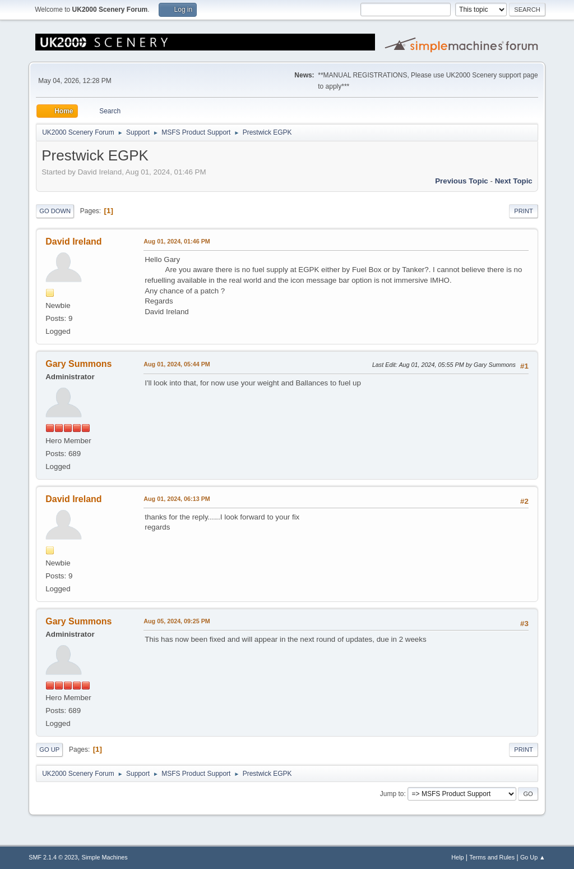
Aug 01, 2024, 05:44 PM (177, 364)
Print (523, 211)
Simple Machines (105, 857)
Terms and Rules (492, 857)
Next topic (514, 181)
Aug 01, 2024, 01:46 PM (177, 241)
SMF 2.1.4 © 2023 (53, 857)
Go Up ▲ (532, 857)
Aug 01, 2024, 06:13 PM (177, 498)
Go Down (55, 211)
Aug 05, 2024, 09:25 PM (177, 621)
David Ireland (73, 241)
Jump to (392, 794)
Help (457, 857)
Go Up (49, 749)
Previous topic (461, 181)
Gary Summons (78, 364)
